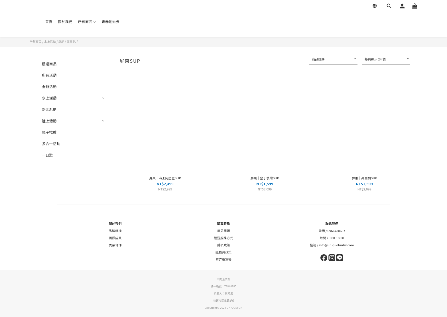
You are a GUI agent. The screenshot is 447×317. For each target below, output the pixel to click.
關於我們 (65, 21)
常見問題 (223, 230)
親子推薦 (49, 132)
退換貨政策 (223, 252)
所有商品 (87, 21)
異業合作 (115, 245)
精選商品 (49, 63)
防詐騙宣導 (223, 259)
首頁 (48, 21)
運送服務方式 (223, 237)
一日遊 (47, 155)
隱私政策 (223, 245)
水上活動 (50, 41)
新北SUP (49, 109)
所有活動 (49, 75)
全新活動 (49, 86)
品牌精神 (115, 230)
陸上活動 (49, 120)
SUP (61, 41)
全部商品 (36, 41)
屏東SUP (72, 41)
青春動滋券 (111, 21)
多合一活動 (51, 143)
